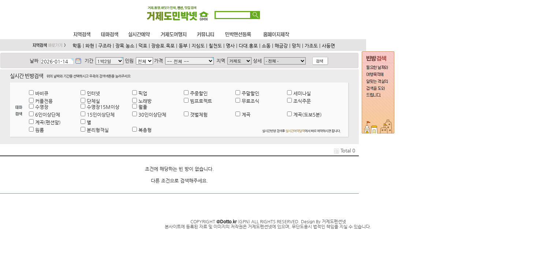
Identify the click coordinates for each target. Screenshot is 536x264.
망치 (296, 45)
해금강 (281, 45)
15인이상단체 (101, 114)
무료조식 (250, 101)
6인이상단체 (47, 114)
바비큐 (41, 93)
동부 (183, 45)
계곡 (246, 114)
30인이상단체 (152, 114)
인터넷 (93, 93)
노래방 (145, 101)
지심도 (198, 45)
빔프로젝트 (201, 101)
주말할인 (250, 93)
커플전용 (44, 101)
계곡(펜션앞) (48, 122)
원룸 (39, 130)
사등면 (328, 45)
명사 (230, 45)
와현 (89, 45)
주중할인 (199, 93)
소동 (266, 45)
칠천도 (215, 45)
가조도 (311, 45)
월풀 (142, 107)
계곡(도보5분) (307, 114)
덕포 (142, 45)
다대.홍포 (248, 45)
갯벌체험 (199, 114)
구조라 (104, 45)
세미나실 (302, 93)
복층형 (145, 130)
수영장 (41, 107)
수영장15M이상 (103, 107)
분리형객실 (98, 130)
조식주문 (302, 101)
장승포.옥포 (163, 45)
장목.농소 (124, 45)
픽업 (142, 93)
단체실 (93, 101)
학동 (76, 45)
